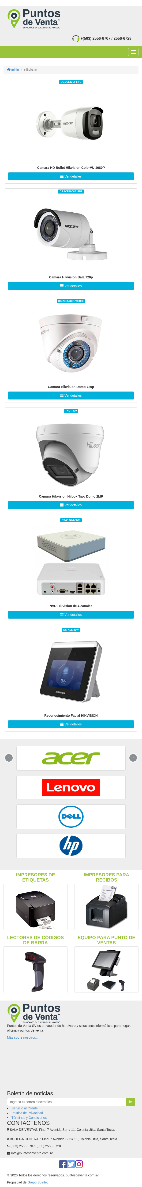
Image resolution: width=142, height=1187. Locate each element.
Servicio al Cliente (24, 1108)
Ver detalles (71, 176)
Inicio (13, 70)
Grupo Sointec (38, 1182)
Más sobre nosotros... (23, 1037)
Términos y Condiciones (29, 1118)
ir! (130, 1102)
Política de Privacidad (27, 1113)
